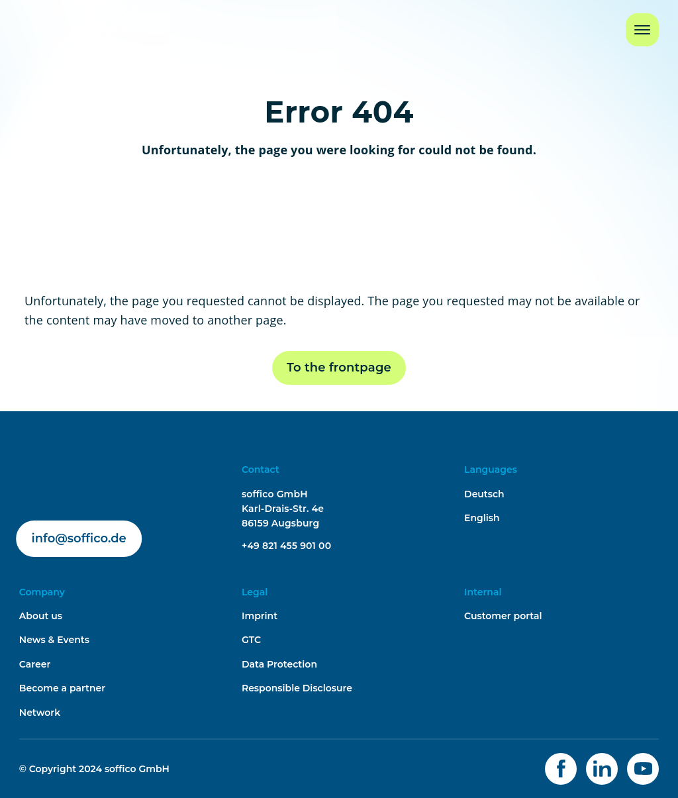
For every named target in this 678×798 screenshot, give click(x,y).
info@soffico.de (79, 538)
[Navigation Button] (642, 29)
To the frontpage (339, 367)
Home (35, 22)
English (482, 518)
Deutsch (484, 494)
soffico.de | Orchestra (69, 469)
